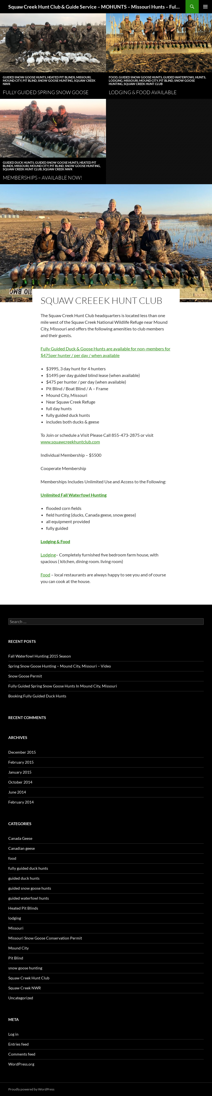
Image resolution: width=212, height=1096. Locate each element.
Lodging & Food (55, 541)
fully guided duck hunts (28, 868)
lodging (116, 80)
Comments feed (21, 1054)
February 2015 (21, 762)
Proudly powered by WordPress (31, 1089)
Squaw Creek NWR (57, 169)
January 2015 (19, 772)
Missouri (83, 77)
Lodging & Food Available (143, 92)
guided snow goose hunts (24, 77)
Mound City (12, 80)
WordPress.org (21, 1064)
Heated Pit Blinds (61, 77)
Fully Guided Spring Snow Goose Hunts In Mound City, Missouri (62, 686)
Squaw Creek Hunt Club (143, 84)
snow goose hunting (55, 80)
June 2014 (17, 792)
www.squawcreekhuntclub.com (70, 441)
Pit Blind (30, 80)
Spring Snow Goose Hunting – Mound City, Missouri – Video (59, 666)
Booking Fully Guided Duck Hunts (37, 696)
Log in (13, 1034)
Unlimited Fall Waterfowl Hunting (74, 494)
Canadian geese (21, 848)
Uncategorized (20, 997)
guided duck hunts (18, 162)
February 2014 (21, 802)
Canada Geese (20, 838)
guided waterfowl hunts (184, 77)
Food (45, 574)
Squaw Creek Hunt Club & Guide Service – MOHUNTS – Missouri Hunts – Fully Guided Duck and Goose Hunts (94, 7)
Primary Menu (205, 6)
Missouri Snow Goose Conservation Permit (45, 938)
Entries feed (18, 1044)
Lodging (48, 554)
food (113, 77)
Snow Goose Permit (25, 676)
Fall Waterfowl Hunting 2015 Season (39, 656)
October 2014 (20, 782)
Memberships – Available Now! (42, 177)
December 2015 (22, 752)
